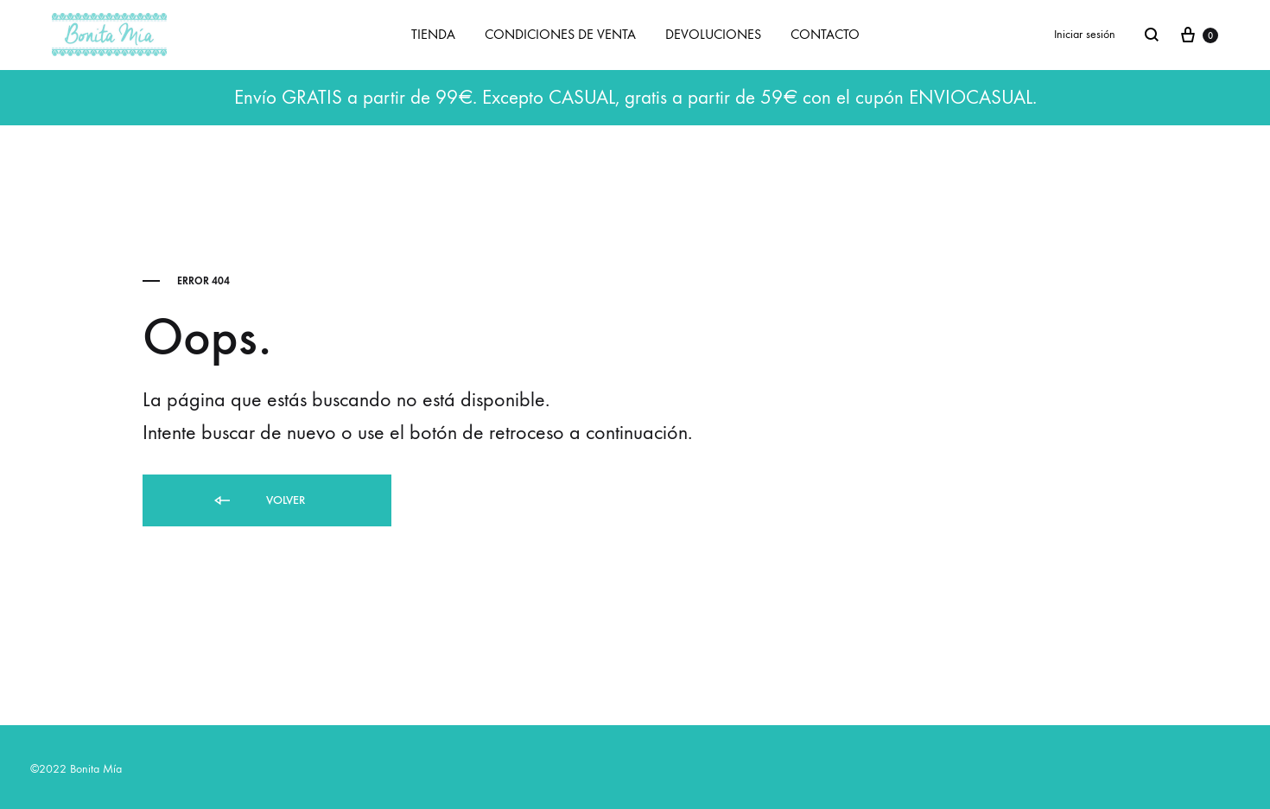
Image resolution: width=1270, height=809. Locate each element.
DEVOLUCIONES (713, 34)
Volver (258, 501)
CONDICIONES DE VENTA (560, 34)
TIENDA (433, 34)
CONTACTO (825, 34)
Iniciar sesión (1084, 34)
